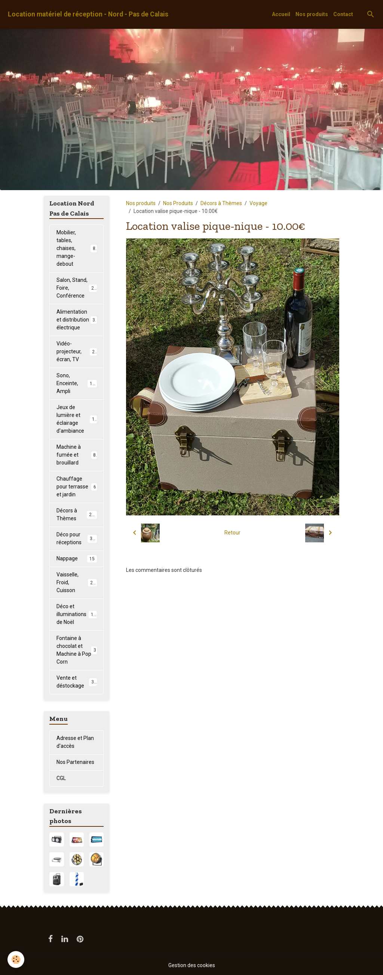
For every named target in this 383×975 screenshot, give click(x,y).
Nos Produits (178, 203)
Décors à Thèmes (221, 203)
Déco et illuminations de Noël (77, 614)
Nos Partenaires (75, 762)
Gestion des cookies (191, 965)
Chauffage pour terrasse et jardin (76, 486)
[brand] (88, 14)
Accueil (281, 14)
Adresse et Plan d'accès (75, 742)
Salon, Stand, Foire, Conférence (77, 288)
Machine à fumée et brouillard (76, 455)
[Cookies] (15, 959)
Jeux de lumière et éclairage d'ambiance (78, 419)
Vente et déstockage (76, 682)
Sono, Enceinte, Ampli (77, 383)
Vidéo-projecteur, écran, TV (76, 351)
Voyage (258, 203)
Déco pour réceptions (77, 538)
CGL (61, 778)
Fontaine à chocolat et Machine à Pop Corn (76, 650)
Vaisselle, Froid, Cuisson (77, 582)
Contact (343, 14)
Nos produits (311, 14)
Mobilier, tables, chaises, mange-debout (77, 248)
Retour (232, 533)
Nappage (76, 559)
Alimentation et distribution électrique (77, 319)
